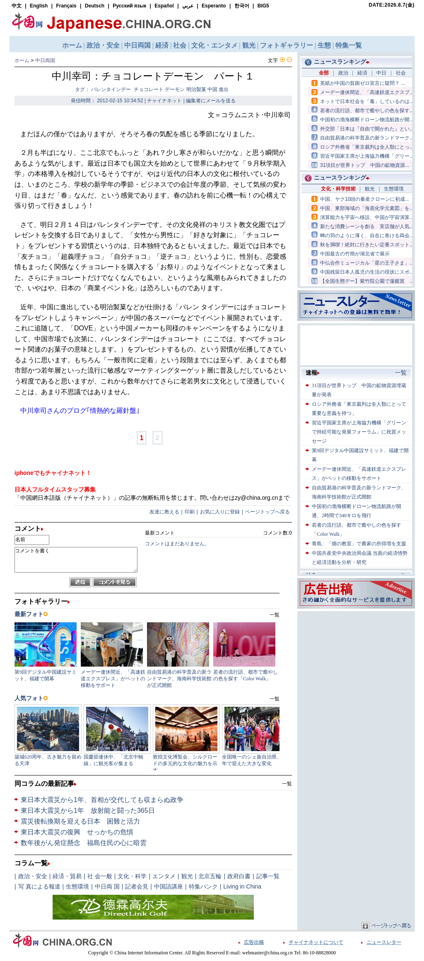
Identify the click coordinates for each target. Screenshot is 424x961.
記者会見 (136, 886)
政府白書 (239, 876)
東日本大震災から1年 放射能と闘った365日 (88, 810)
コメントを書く (75, 560)
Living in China (242, 886)
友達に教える (164, 512)
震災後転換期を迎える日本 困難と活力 (80, 821)
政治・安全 (32, 876)
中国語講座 (168, 886)
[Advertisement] (356, 665)
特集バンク (203, 886)
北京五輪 (210, 876)
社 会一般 (99, 876)
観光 (187, 876)
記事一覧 (267, 876)
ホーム (21, 60)
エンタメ (164, 876)
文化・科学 (132, 876)
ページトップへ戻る (267, 512)
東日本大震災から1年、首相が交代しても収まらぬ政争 (102, 799)
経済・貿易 (67, 876)
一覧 (287, 784)
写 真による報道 (39, 886)
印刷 (190, 512)
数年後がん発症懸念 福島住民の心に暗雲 (84, 842)
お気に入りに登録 (220, 512)
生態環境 (77, 886)
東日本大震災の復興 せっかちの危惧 (77, 832)
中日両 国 (107, 886)
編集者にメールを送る (211, 101)
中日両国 (45, 60)
